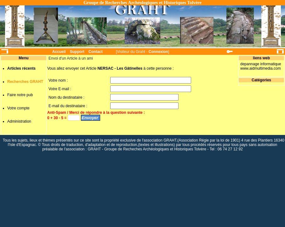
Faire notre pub (20, 95)
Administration (19, 121)
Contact (95, 51)
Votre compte (18, 108)
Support (77, 51)
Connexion (158, 51)
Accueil (59, 51)
